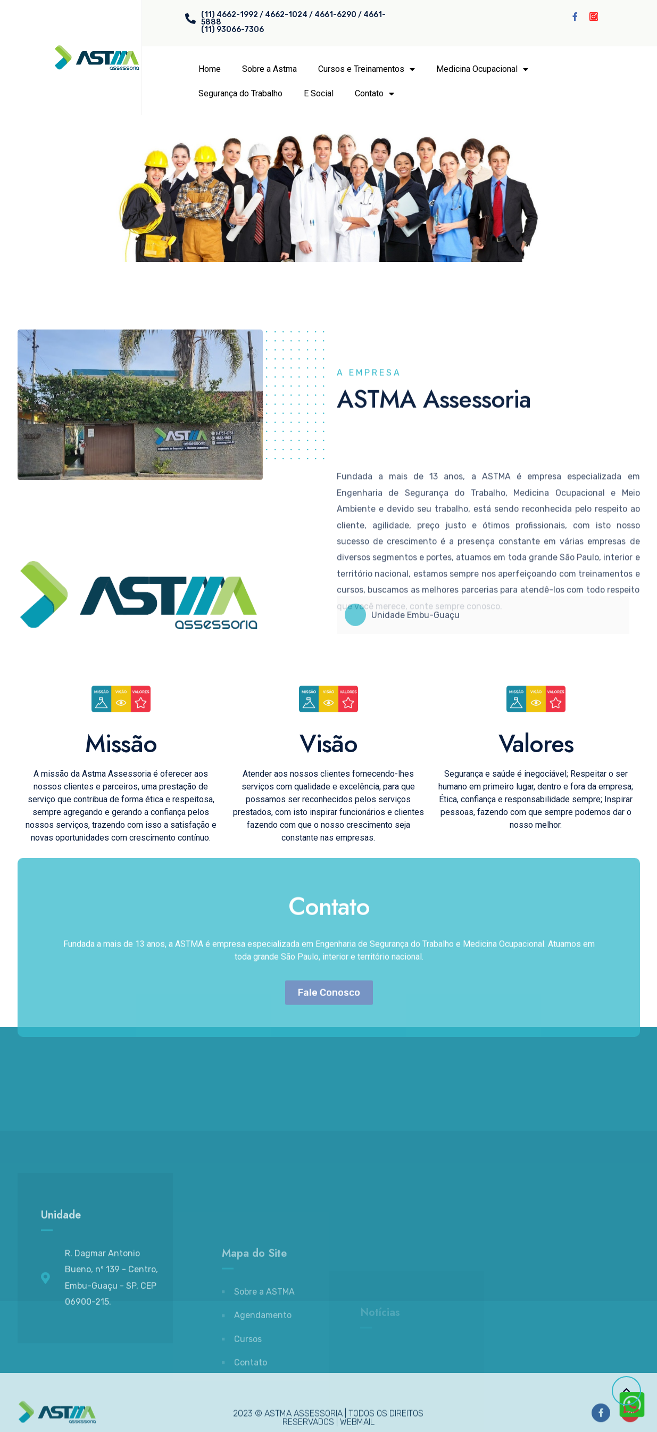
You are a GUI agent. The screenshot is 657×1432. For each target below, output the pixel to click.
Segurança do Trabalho (240, 93)
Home (209, 69)
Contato (374, 93)
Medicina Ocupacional (482, 69)
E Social (319, 93)
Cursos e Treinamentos (366, 69)
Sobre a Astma (269, 69)
